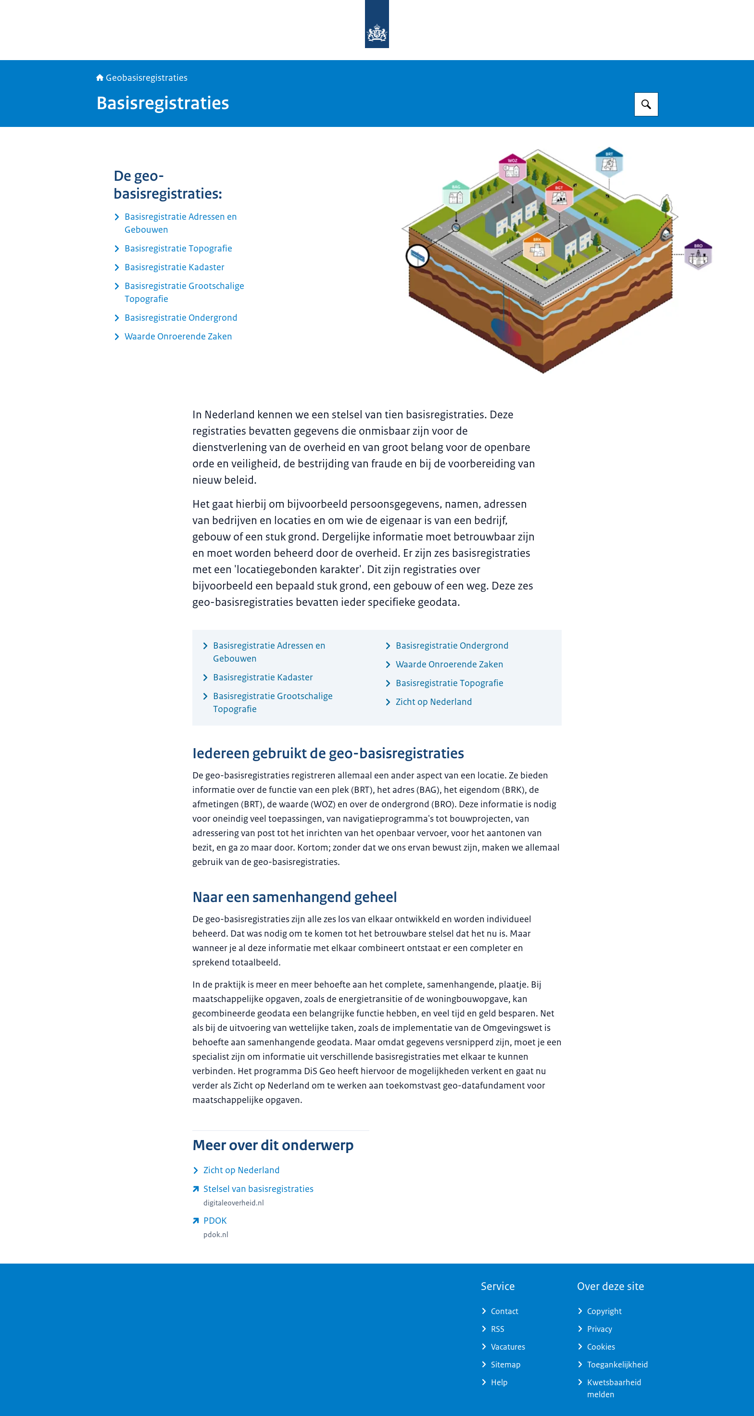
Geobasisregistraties (142, 78)
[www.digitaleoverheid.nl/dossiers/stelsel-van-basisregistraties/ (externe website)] (280, 1196)
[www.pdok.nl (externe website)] (280, 1228)
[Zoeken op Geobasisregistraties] (646, 104)
